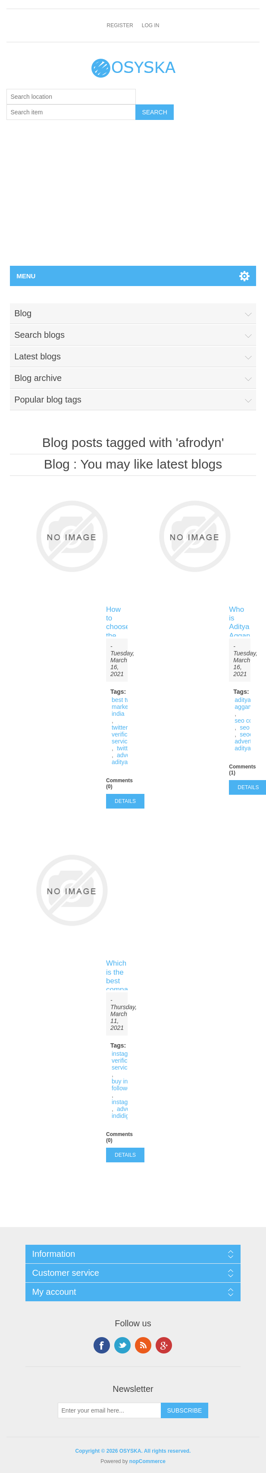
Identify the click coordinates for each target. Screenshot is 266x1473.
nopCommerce (147, 1461)
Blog (57, 464)
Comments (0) (119, 783)
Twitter (122, 1345)
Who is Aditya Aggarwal (239, 622)
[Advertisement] (132, 201)
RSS (143, 1345)
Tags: (118, 691)
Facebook (102, 1345)
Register (119, 25)
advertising (249, 741)
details (125, 801)
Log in (151, 25)
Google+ (164, 1345)
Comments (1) (242, 770)
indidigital (124, 1115)
